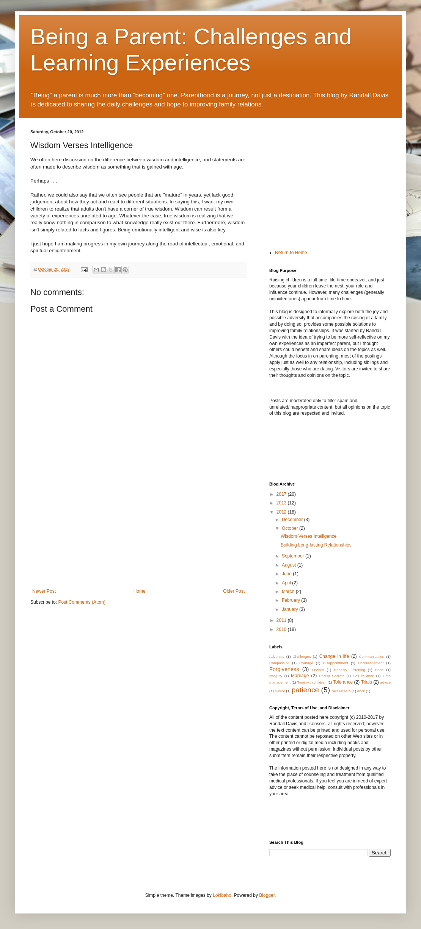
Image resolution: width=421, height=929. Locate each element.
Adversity (276, 656)
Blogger (267, 895)
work (361, 691)
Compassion (279, 663)
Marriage (300, 675)
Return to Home (291, 252)
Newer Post (44, 591)
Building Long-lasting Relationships (316, 545)
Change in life (334, 656)
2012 (282, 512)
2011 (282, 620)
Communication (371, 656)
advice (385, 682)
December (293, 519)
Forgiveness (284, 669)
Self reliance (363, 676)
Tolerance (343, 682)
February (291, 600)
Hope (379, 670)
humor (280, 691)
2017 (282, 494)
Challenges (302, 656)
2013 (282, 503)
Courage (306, 663)
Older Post (234, 591)
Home (140, 591)
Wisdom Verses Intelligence (308, 536)
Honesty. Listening (349, 670)
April (287, 583)
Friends (318, 670)
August (289, 565)
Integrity (275, 676)
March (289, 591)
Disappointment (335, 663)
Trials (366, 682)
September (293, 556)
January (290, 609)
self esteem (341, 691)
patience (305, 690)
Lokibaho (222, 895)
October (290, 528)
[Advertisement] (138, 531)
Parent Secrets (331, 676)
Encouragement (371, 663)
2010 (282, 629)
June (287, 573)
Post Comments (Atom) (81, 602)
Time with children (311, 682)
